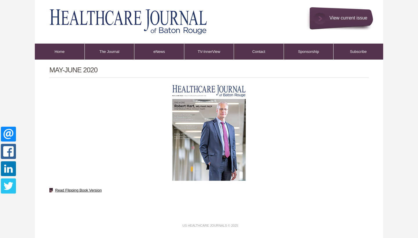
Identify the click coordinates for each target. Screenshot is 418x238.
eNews (159, 51)
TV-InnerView (209, 51)
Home (60, 51)
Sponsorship (308, 51)
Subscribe (358, 51)
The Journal (109, 51)
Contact (258, 51)
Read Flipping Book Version (78, 190)
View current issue (348, 17)
